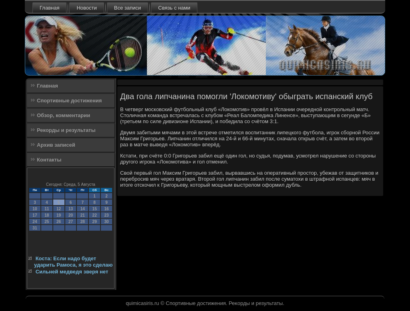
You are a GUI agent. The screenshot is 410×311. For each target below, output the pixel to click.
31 (34, 228)
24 (34, 221)
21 (82, 215)
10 (34, 209)
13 (70, 209)
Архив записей (56, 145)
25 (46, 221)
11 (46, 209)
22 (94, 215)
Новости (86, 8)
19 (58, 215)
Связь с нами (174, 8)
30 (106, 221)
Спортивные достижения (69, 101)
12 (58, 209)
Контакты (49, 160)
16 (106, 209)
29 (94, 221)
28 (82, 221)
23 (106, 215)
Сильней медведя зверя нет (72, 272)
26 (58, 221)
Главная (49, 8)
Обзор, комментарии (63, 115)
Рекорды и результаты (66, 130)
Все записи (127, 8)
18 (46, 215)
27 (70, 221)
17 (34, 215)
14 (82, 209)
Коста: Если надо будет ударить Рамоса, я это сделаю (73, 261)
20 (70, 215)
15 (94, 209)
